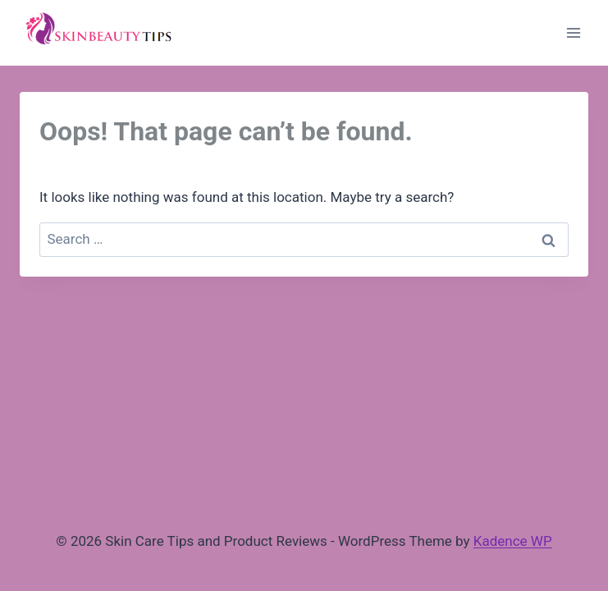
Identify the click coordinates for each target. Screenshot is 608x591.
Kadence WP (512, 541)
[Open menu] (573, 32)
